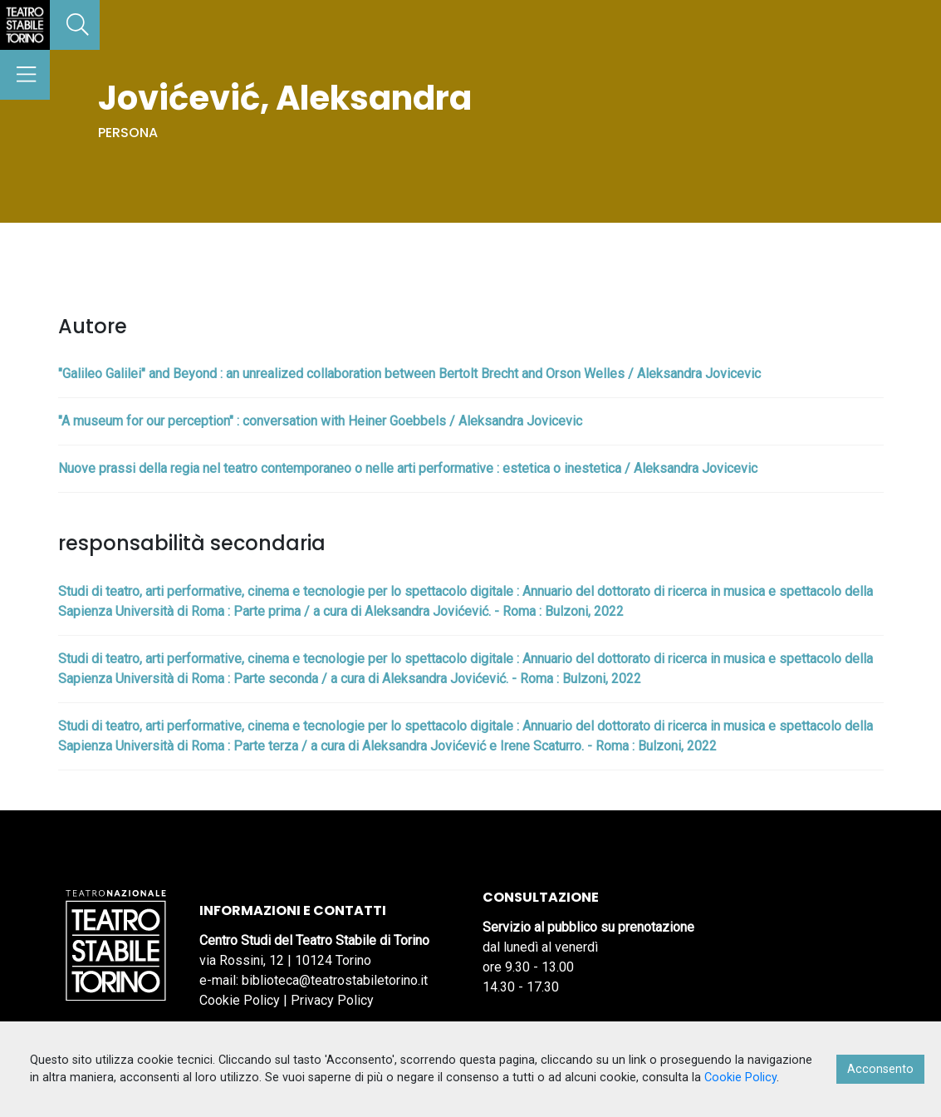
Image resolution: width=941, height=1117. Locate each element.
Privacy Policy (332, 1000)
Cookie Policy (239, 1000)
